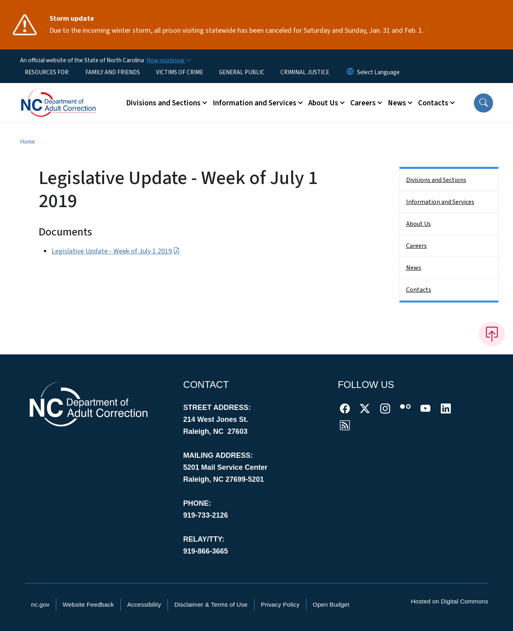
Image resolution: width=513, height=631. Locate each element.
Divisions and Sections (436, 180)
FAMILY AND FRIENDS (112, 72)
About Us (418, 224)
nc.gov (40, 604)
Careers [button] (363, 103)
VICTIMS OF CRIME (179, 72)
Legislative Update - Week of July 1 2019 (115, 251)
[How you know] (168, 60)
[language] (378, 72)
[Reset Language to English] (350, 72)
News (413, 267)
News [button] (397, 103)
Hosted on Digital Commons (449, 601)
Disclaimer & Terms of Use (211, 604)
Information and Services (440, 202)
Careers (416, 245)
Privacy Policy (280, 604)
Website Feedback (88, 604)
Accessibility (144, 604)
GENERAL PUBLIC (241, 72)
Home (27, 141)
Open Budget (331, 604)
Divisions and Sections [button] (163, 103)
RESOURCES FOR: (47, 72)
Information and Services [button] (254, 103)
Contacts (418, 289)
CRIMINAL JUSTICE (304, 72)
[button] (483, 103)
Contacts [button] (433, 103)
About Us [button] (323, 103)
